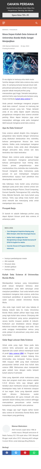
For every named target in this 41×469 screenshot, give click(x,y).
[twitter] (16, 453)
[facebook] (6, 453)
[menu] (3, 23)
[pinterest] (25, 453)
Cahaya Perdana (20, 4)
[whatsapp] (34, 453)
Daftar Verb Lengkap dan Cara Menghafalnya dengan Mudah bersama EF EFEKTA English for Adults (21, 240)
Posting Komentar (8, 48)
